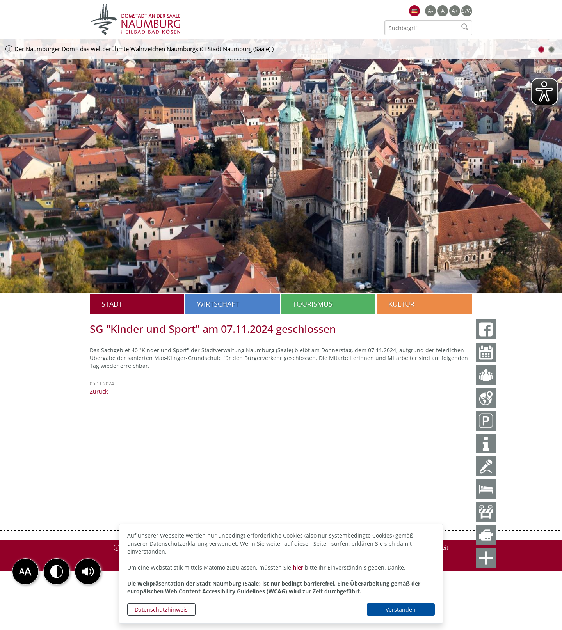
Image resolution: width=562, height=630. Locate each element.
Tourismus (313, 304)
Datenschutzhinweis (161, 609)
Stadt (112, 304)
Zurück (99, 391)
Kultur (401, 304)
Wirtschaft (218, 304)
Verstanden (401, 609)
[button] (87, 571)
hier (298, 567)
